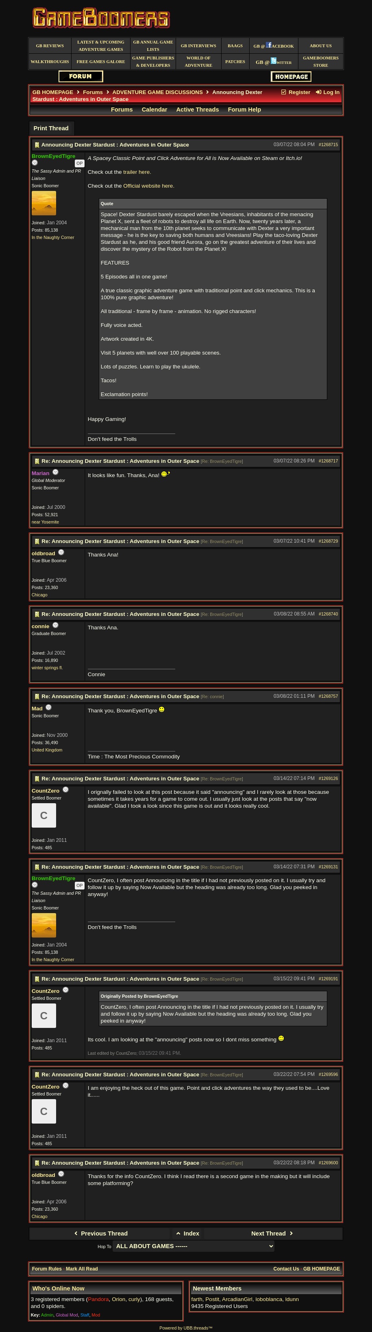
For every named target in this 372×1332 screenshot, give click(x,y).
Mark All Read (82, 1269)
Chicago (40, 594)
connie (41, 626)
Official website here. (148, 186)
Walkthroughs (50, 61)
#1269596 (328, 1074)
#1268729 (328, 541)
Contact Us (286, 1269)
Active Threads (197, 109)
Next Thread (273, 1233)
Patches (235, 61)
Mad (37, 708)
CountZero (46, 791)
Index (186, 1233)
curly (134, 1299)
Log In (327, 92)
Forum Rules (47, 1269)
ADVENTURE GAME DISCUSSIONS (158, 92)
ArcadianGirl (237, 1299)
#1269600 (328, 1162)
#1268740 (328, 613)
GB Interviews (198, 46)
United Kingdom (47, 749)
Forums (93, 92)
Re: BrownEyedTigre (222, 461)
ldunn (292, 1299)
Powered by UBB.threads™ (185, 1327)
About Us (321, 46)
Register (296, 92)
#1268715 (328, 144)
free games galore (101, 61)
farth (196, 1299)
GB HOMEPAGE (53, 92)
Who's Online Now (59, 1288)
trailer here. (137, 172)
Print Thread (50, 128)
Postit (212, 1299)
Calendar (155, 109)
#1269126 (328, 778)
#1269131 (328, 866)
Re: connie (212, 696)
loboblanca (268, 1299)
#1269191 (328, 978)
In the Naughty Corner (53, 237)
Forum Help (244, 109)
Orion (118, 1299)
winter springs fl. (47, 667)
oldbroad (43, 553)
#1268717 (328, 460)
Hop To (104, 1246)
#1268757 (328, 696)
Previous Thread (100, 1233)
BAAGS (235, 46)
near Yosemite (45, 521)
